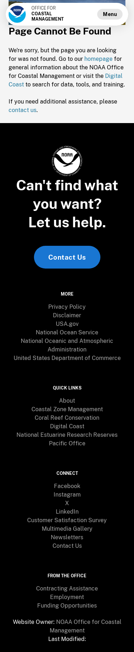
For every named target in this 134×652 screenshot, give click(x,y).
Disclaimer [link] (67, 315)
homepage (98, 58)
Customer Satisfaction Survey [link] (67, 520)
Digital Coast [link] (67, 426)
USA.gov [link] (67, 323)
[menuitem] (67, 307)
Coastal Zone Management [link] (67, 409)
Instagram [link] (67, 494)
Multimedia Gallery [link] (67, 528)
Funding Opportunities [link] (67, 605)
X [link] (67, 503)
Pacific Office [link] (67, 443)
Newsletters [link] (67, 537)
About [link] (67, 400)
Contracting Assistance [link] (67, 588)
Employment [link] (67, 597)
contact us (22, 110)
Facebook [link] (67, 486)
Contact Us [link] (67, 257)
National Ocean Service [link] (67, 332)
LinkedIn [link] (67, 511)
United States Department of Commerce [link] (67, 358)
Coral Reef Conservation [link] (67, 417)
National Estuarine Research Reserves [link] (67, 434)
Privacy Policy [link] (67, 306)
